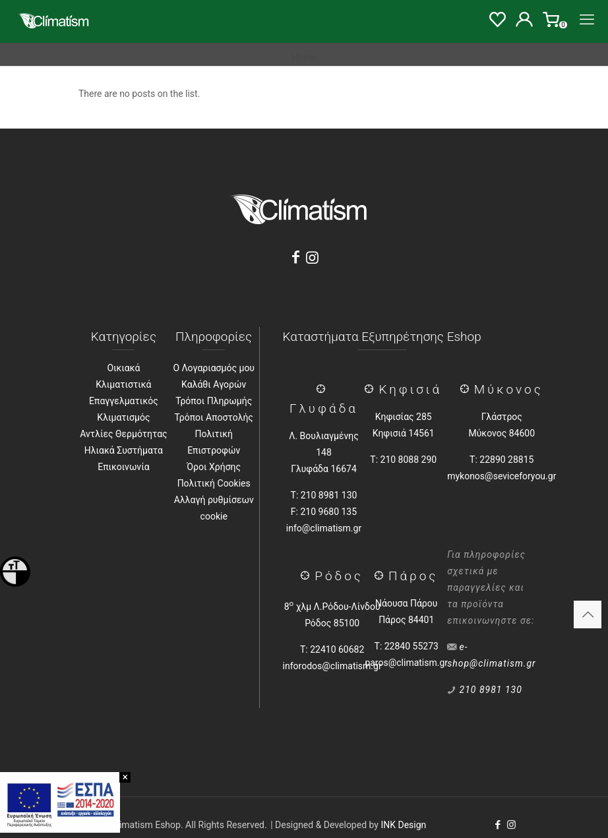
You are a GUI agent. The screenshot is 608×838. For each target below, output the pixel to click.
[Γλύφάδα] (323, 389)
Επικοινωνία (123, 467)
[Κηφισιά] (372, 389)
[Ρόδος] (308, 576)
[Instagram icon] (511, 825)
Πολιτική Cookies (214, 483)
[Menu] (587, 20)
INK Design (403, 825)
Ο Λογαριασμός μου (214, 368)
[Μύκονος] (467, 389)
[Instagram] (312, 257)
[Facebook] (295, 257)
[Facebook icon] (497, 825)
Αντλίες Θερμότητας (123, 434)
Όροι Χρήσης (214, 467)
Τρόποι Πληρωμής (213, 401)
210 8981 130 (491, 689)
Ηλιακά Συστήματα (123, 450)
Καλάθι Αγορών (213, 384)
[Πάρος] (381, 576)
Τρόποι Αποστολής (214, 417)
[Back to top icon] (587, 614)
